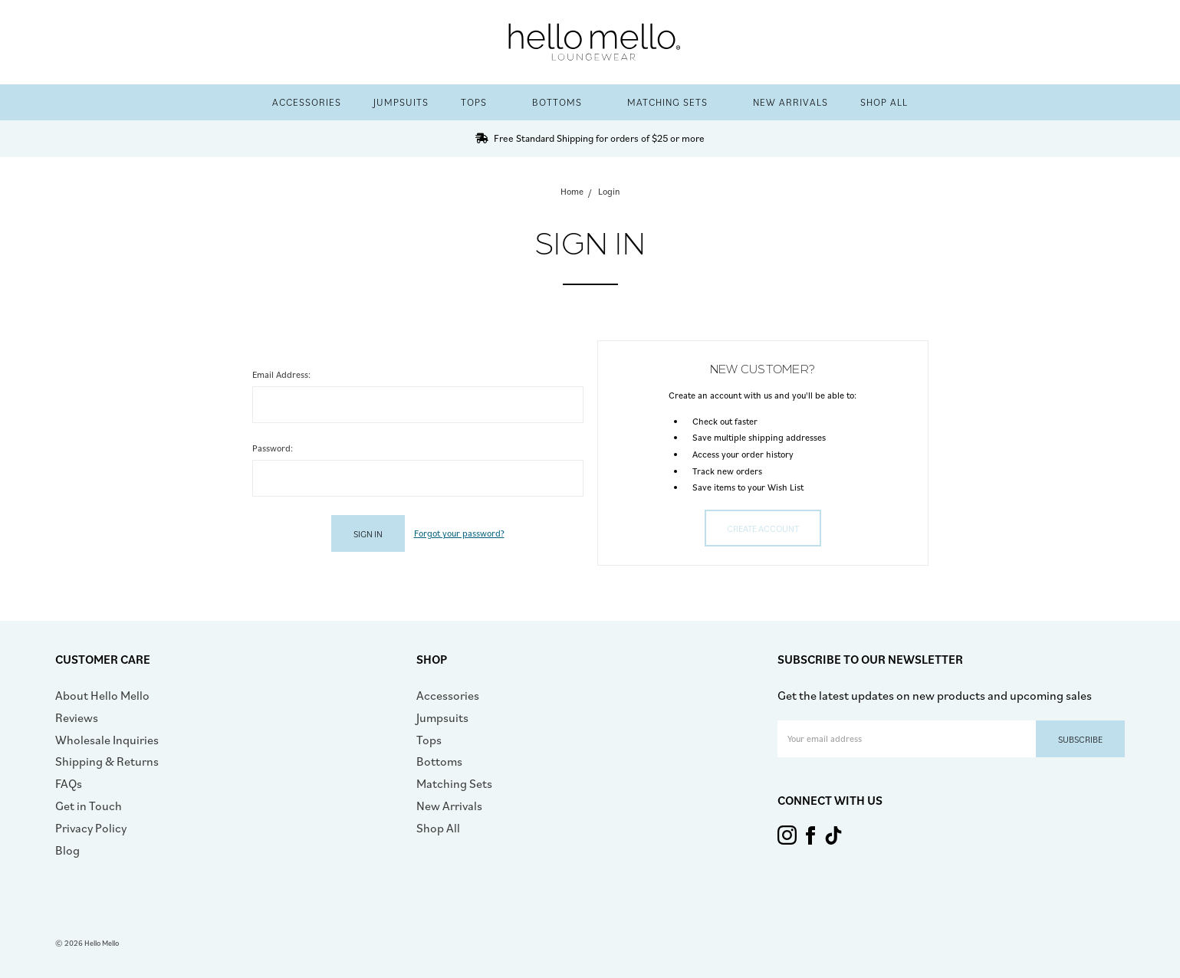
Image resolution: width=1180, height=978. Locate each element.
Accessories (306, 102)
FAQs (68, 783)
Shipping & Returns (107, 761)
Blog (67, 850)
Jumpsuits (401, 102)
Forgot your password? (459, 533)
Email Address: (281, 374)
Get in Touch (88, 805)
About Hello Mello (102, 695)
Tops (480, 102)
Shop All (884, 102)
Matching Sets (674, 102)
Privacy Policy (91, 827)
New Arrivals (790, 102)
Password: (272, 448)
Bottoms (563, 102)
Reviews (76, 717)
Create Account (763, 528)
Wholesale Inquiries (107, 739)
